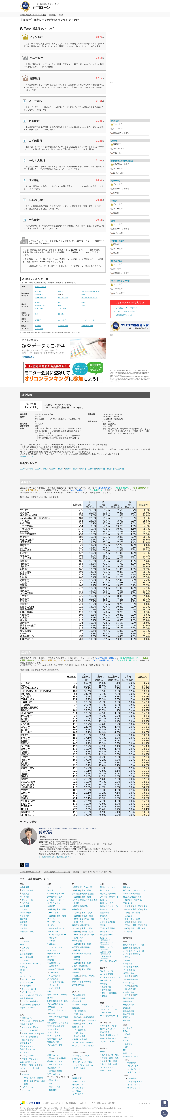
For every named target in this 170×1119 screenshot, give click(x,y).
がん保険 (23, 925)
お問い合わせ (85, 1103)
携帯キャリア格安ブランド (134, 890)
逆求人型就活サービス (109, 894)
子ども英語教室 (78, 995)
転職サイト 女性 (107, 903)
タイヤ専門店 (77, 1094)
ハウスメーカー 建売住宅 (126, 311)
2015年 (83, 469)
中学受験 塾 (77, 941)
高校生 (77, 976)
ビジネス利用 (54, 1087)
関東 (83, 302)
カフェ (50, 998)
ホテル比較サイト (54, 1064)
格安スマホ (138, 900)
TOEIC (77, 1017)
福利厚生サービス (54, 1039)
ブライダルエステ (107, 1006)
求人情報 (111, 1103)
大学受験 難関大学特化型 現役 (84, 900)
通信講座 (76, 1008)
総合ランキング (40, 287)
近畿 (83, 305)
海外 (56, 1080)
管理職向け (106, 990)
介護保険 (127, 1008)
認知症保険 (127, 1001)
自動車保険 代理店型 (131, 948)
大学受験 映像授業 (80, 906)
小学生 (92, 976)
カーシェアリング (54, 947)
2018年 (68, 469)
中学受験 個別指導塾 (81, 947)
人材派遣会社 (105, 957)
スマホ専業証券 (26, 954)
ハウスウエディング (108, 1026)
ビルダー (25, 1074)
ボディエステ (105, 1012)
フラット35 (39, 329)
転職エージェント (107, 909)
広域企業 (128, 916)
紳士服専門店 (77, 1084)
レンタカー (52, 950)
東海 (59, 305)
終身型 (128, 976)
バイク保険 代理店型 (131, 954)
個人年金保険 (128, 1014)
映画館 (103, 1051)
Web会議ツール (106, 980)
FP (75, 1011)
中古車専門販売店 (56, 969)
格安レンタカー (53, 953)
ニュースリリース (57, 1103)
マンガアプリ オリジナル (57, 1023)
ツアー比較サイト (54, 1074)
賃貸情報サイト (26, 1043)
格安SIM (128, 900)
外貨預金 (23, 967)
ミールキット (52, 913)
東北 (59, 302)
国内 (51, 1080)
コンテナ (53, 938)
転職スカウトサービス (109, 906)
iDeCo (125, 1041)
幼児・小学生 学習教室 (81, 982)
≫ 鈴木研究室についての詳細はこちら (55, 857)
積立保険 (127, 1020)
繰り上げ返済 (63, 298)
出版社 (52, 1020)
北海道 (37, 302)
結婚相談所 (104, 1032)
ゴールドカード (28, 992)
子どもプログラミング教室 (83, 1045)
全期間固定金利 (87, 326)
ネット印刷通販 (106, 974)
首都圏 (24, 1033)
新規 (36, 314)
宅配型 (52, 941)
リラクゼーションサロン (82, 1062)
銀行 (24, 951)
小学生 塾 (76, 960)
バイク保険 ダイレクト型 (133, 951)
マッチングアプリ (107, 1042)
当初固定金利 (63, 326)
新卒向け (105, 996)
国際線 (59, 1071)
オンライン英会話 (79, 1005)
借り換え (61, 314)
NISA (22, 945)
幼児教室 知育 (78, 985)
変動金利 (38, 326)
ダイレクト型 (27, 890)
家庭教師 (76, 979)
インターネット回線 (131, 919)
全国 (115, 1064)
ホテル (50, 1083)
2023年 (30, 469)
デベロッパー (27, 1090)
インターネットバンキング (31, 964)
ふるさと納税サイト (55, 928)
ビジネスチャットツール (110, 977)
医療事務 (82, 1011)
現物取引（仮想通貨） (31, 1001)
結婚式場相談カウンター (110, 1035)
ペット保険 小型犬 (131, 967)
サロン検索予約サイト (109, 1016)
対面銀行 (38, 320)
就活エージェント (107, 887)
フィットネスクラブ (80, 1056)
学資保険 (23, 928)
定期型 (135, 976)
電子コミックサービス (56, 1010)
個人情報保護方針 (71, 1103)
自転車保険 (24, 906)
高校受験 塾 (77, 909)
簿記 (81, 1014)
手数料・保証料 (40, 298)
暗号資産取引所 (26, 998)
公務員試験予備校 (79, 1039)
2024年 (23, 469)
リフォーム (24, 1052)
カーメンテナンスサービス (58, 995)
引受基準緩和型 (131, 979)
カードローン (25, 976)
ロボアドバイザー (27, 1008)
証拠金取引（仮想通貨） (32, 1005)
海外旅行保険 (25, 913)
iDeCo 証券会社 (26, 957)
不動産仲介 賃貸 (26, 1040)
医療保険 (23, 922)
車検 (49, 991)
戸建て (36, 1021)
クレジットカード (27, 983)
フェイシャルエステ (108, 1009)
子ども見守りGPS (54, 1045)
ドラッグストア (78, 1081)
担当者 (60, 291)
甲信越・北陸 (39, 305)
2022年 (38, 469)
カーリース (52, 957)
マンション (26, 1021)
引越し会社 (52, 944)
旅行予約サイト (53, 1055)
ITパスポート (87, 1023)
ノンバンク (34, 979)
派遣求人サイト (106, 931)
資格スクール (77, 1027)
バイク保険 (24, 897)
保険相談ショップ (27, 931)
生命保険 (23, 919)
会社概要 (45, 1103)
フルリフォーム (28, 1056)
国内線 (52, 1071)
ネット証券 (24, 941)
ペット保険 (24, 916)
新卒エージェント (107, 948)
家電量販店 (77, 1078)
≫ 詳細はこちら (26, 456)
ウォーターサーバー (55, 887)
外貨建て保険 (128, 1005)
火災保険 (23, 909)
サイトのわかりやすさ (89, 298)
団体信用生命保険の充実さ (91, 291)
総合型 (52, 1013)
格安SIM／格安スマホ (132, 897)
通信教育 (76, 972)
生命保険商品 (128, 983)
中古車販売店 (52, 966)
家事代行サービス (54, 897)
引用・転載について (99, 1103)
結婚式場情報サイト (108, 1038)
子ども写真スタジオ (55, 1004)
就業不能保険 (128, 998)
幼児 (76, 998)
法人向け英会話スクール (82, 1042)
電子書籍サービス (54, 1007)
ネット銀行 (62, 320)
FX (21, 973)
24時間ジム (77, 1059)
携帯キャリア (128, 887)
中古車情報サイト (54, 963)
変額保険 (127, 1017)
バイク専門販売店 (56, 982)
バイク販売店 (52, 979)
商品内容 (38, 291)
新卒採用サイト (106, 943)
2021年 (45, 469)
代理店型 (25, 894)
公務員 (77, 1023)
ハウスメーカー (28, 1087)
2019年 (61, 469)
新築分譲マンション (124, 315)
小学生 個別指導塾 (80, 966)
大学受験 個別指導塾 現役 (83, 894)
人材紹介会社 (105, 953)
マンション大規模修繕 (29, 1037)
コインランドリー (54, 903)
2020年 (53, 469)
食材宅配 (51, 906)
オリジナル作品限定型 (58, 1017)
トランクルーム (53, 931)
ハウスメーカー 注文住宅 (126, 308)
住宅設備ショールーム (29, 1049)
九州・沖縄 (62, 308)
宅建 (76, 1014)
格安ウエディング (107, 1029)
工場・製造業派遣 (107, 928)
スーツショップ (78, 1088)
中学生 (84, 976)
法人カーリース (106, 971)
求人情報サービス (107, 935)
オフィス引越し (53, 1029)
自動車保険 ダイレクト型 (133, 945)
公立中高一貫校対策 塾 (81, 953)
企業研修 (103, 984)
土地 (42, 1021)
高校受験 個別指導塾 (81, 925)
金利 (83, 295)
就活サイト (104, 890)
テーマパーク (105, 1070)
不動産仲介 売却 (26, 1018)
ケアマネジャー (89, 1020)
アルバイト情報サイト (109, 897)
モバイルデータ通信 (131, 894)
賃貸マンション (26, 1046)
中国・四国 (39, 308)
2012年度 (110, 469)
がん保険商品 (128, 992)
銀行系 (24, 979)
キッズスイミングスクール (82, 1065)
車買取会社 (52, 960)
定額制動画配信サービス (57, 1001)
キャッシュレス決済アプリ (31, 995)
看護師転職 (104, 913)
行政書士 (78, 1020)
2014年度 (92, 469)
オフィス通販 (52, 1032)
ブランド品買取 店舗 (56, 1026)
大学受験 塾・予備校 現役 (83, 887)
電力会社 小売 (53, 1042)
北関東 (32, 1078)
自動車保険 (24, 887)
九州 (42, 1033)
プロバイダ (127, 903)
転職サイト (104, 900)
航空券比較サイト (54, 1061)
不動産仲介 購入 (26, 1024)
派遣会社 (103, 925)
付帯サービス (39, 295)
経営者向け (106, 987)
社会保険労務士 (88, 1017)
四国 (127, 913)
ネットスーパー (53, 919)
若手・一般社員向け (110, 993)
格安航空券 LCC (54, 1068)
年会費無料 (26, 986)
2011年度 (120, 469)
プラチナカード (133, 1072)
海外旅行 (62, 1058)
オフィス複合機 (53, 1036)
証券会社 (25, 948)
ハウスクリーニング (55, 900)
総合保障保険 (128, 1011)
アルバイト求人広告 (108, 961)
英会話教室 (77, 1001)
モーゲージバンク (88, 320)
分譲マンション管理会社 (30, 1030)
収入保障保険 (130, 989)
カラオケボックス (107, 1067)
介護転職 (103, 916)
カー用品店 (77, 1091)
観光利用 (53, 1090)
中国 (145, 909)
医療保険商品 (128, 973)
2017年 (76, 469)
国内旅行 (53, 1058)
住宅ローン (24, 970)
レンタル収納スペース (58, 935)
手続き (114, 201)
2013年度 (101, 469)
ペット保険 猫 (129, 970)
